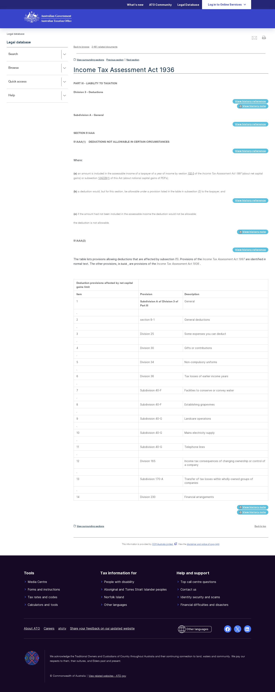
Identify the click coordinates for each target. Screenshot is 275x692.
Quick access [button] (38, 82)
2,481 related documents (104, 47)
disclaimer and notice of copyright (203, 544)
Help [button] (38, 95)
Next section (132, 60)
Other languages (197, 629)
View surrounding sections (90, 60)
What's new (135, 4)
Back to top (260, 526)
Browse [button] (38, 68)
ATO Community (160, 4)
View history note (252, 106)
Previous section (115, 60)
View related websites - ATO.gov (107, 676)
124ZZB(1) (104, 178)
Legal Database (188, 4)
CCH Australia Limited (164, 544)
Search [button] (38, 54)
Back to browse (81, 47)
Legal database (19, 42)
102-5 (191, 173)
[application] (37, 75)
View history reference (250, 101)
